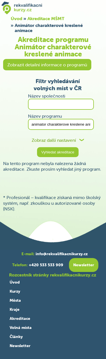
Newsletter (20, 345)
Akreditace (20, 318)
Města (15, 300)
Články (16, 336)
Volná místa (21, 327)
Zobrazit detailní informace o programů (47, 64)
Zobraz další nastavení (54, 140)
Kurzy (15, 291)
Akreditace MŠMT (45, 18)
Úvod (15, 282)
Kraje (15, 309)
